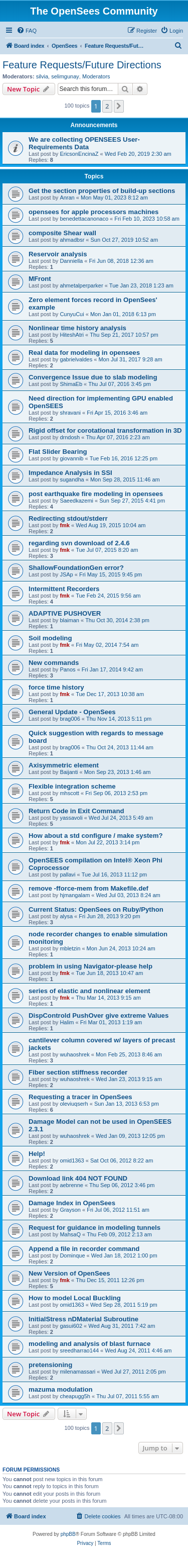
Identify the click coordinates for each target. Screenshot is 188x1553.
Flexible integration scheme (72, 786)
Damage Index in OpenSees (72, 1203)
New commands (54, 662)
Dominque (72, 1255)
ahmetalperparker (81, 285)
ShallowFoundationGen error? (76, 567)
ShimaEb (71, 384)
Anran (67, 198)
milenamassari (77, 1372)
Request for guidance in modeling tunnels (94, 1227)
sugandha (72, 479)
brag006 (70, 719)
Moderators (96, 76)
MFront (40, 278)
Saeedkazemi (76, 501)
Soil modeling (50, 638)
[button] (119, 106)
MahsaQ (70, 1234)
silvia (42, 76)
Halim (67, 1022)
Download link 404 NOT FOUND (78, 1178)
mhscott (69, 793)
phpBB (68, 1534)
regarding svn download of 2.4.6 (79, 543)
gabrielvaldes (76, 359)
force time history (56, 687)
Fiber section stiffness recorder (78, 1072)
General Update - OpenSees (72, 712)
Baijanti (69, 772)
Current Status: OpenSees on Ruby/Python (96, 909)
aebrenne (71, 1185)
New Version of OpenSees (69, 1273)
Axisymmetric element (64, 765)
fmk (65, 525)
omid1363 (72, 1160)
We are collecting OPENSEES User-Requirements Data (84, 143)
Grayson (70, 1210)
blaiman (69, 620)
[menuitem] (27, 31)
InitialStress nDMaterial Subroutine (83, 1319)
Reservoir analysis (58, 254)
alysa (66, 916)
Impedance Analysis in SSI (70, 472)
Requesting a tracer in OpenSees (80, 1097)
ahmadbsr (72, 240)
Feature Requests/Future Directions (82, 64)
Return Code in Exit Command (76, 811)
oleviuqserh (74, 1104)
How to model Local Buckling (75, 1298)
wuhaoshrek (74, 1054)
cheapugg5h (75, 1396)
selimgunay (65, 76)
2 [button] (107, 106)
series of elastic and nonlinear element (89, 991)
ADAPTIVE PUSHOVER (65, 613)
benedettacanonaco (84, 219)
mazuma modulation (61, 1389)
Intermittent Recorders (64, 589)
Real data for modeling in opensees (84, 352)
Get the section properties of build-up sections (102, 191)
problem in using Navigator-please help (90, 966)
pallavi (67, 874)
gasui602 (71, 1326)
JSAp (66, 574)
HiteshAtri (72, 335)
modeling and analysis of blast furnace (89, 1343)
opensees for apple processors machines (93, 212)
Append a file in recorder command (84, 1248)
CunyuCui (72, 314)
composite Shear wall (62, 233)
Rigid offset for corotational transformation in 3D (105, 430)
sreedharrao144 (79, 1350)
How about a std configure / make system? (95, 835)
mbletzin (70, 948)
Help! (37, 1153)
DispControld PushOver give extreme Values (98, 1015)
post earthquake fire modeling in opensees (96, 494)
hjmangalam (75, 895)
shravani (70, 413)
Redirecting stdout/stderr (68, 518)
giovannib (71, 458)
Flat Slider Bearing (58, 451)
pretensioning (50, 1365)
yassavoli (71, 818)
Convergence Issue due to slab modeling (93, 377)
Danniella (71, 261)
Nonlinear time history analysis (77, 328)
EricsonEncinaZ (79, 154)
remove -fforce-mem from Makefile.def (88, 888)
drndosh (70, 437)
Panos (67, 669)
